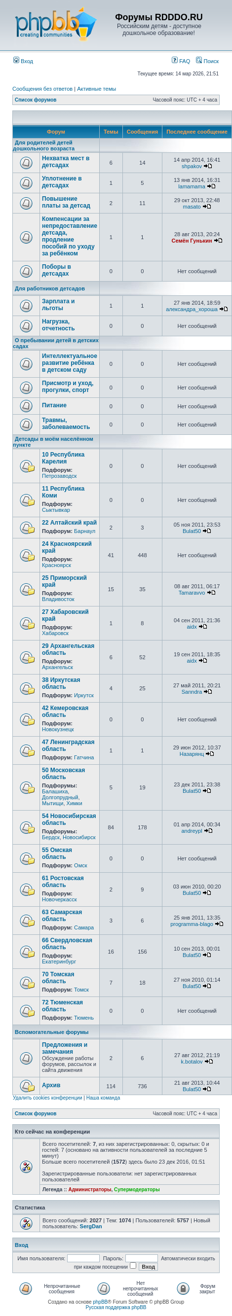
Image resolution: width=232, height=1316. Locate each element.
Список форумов (36, 100)
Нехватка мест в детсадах (65, 162)
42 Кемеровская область (65, 711)
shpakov (192, 166)
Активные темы (96, 89)
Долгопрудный (60, 797)
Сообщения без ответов (42, 89)
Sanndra (192, 692)
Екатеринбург (59, 961)
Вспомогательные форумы (51, 1032)
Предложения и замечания (64, 1048)
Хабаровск (55, 633)
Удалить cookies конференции (47, 1098)
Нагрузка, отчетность (58, 325)
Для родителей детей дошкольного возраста (44, 145)
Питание (54, 405)
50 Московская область (63, 774)
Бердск (51, 837)
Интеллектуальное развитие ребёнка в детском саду (69, 363)
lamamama (191, 186)
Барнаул (84, 531)
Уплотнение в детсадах (62, 182)
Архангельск (57, 667)
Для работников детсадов (50, 288)
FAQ (181, 61)
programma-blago (191, 924)
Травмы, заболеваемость (66, 423)
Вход (23, 61)
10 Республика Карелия (63, 458)
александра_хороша (192, 309)
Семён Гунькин (192, 241)
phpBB (100, 1302)
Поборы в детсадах (56, 270)
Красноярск (56, 565)
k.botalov (192, 1062)
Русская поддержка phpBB (115, 1307)
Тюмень (84, 1018)
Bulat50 (192, 531)
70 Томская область (58, 978)
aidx (191, 627)
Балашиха (55, 791)
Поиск (207, 61)
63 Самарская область (62, 916)
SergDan (91, 1226)
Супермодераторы (137, 1189)
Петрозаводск (59, 476)
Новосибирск (79, 837)
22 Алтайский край (69, 522)
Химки (74, 803)
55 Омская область (57, 853)
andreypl (191, 831)
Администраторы (89, 1189)
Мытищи (52, 803)
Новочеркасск (59, 899)
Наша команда (103, 1098)
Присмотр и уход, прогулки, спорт (67, 386)
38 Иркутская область (61, 683)
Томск (81, 990)
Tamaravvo (192, 593)
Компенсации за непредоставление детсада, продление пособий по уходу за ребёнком (69, 236)
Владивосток (58, 599)
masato (192, 207)
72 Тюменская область (62, 1006)
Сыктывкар (56, 510)
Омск (80, 865)
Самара (84, 927)
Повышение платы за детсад (66, 202)
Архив (51, 1085)
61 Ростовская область (63, 882)
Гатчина (84, 757)
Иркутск (84, 695)
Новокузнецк (58, 729)
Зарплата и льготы (58, 305)
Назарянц (192, 754)
